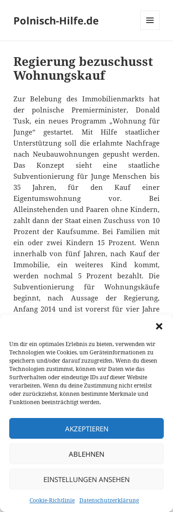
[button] (159, 326)
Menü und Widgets (150, 29)
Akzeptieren (86, 428)
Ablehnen (86, 454)
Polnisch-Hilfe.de (56, 20)
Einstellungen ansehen (86, 479)
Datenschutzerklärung (109, 500)
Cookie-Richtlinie (52, 500)
